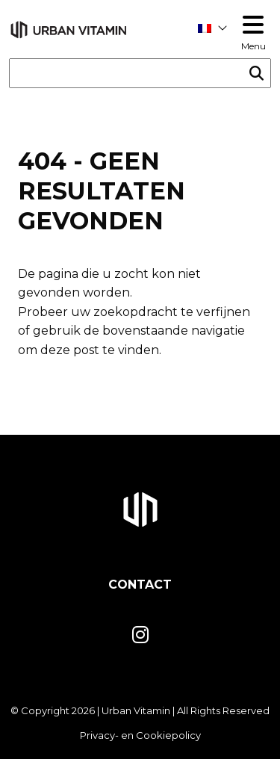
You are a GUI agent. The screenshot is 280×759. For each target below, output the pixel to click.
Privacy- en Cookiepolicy (140, 735)
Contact (140, 584)
